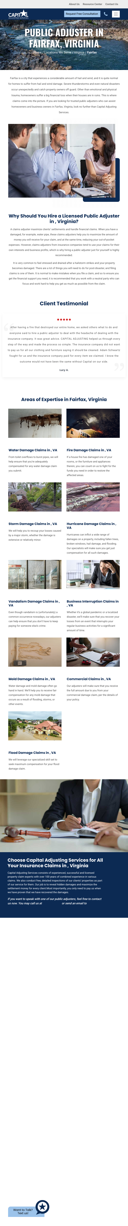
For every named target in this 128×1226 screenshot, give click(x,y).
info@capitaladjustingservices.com (30, 907)
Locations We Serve (57, 52)
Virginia (79, 52)
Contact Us (111, 4)
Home (37, 52)
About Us (74, 4)
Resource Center (92, 4)
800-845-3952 (52, 903)
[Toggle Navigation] (116, 14)
